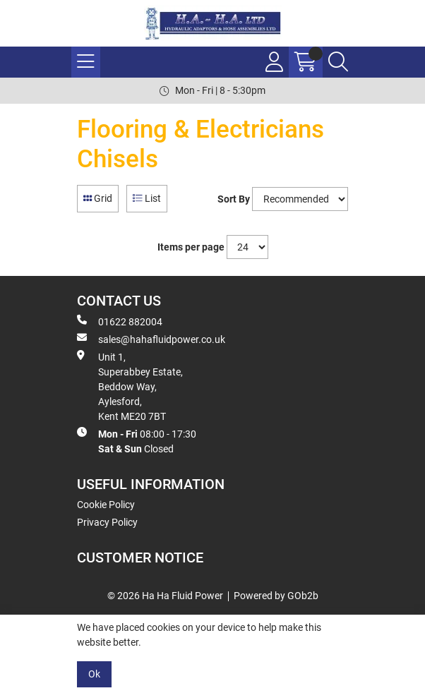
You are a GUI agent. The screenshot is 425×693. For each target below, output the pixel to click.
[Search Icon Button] (338, 62)
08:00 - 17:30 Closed (136, 440)
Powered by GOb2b (276, 595)
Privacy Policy (107, 522)
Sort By (233, 199)
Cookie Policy (106, 504)
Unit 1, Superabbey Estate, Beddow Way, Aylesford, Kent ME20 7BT (130, 386)
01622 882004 (119, 321)
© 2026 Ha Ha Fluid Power (165, 595)
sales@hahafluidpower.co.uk (151, 338)
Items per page (191, 247)
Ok (94, 674)
